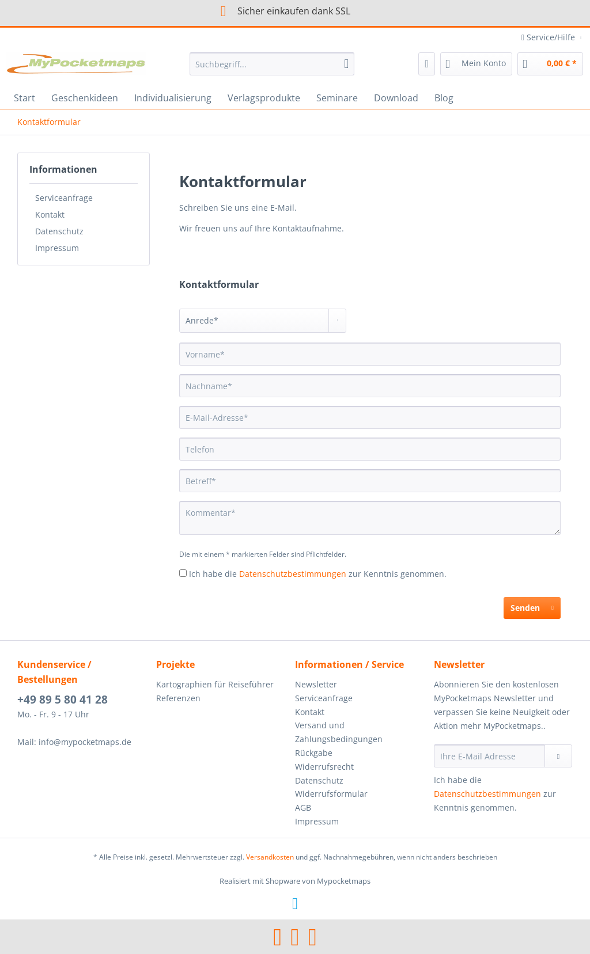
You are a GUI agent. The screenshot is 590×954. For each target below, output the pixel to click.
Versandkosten (270, 857)
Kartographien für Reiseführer (215, 684)
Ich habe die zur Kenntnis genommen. (318, 573)
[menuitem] (272, 69)
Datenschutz (59, 231)
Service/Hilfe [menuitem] (549, 37)
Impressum (57, 247)
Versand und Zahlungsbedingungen (339, 732)
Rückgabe (313, 752)
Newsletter (316, 684)
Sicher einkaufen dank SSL (277, 11)
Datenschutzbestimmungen (292, 573)
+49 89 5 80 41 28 (62, 699)
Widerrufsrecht (324, 766)
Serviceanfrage (64, 197)
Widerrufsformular (331, 793)
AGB (303, 807)
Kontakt (50, 214)
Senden (532, 606)
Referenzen (178, 698)
